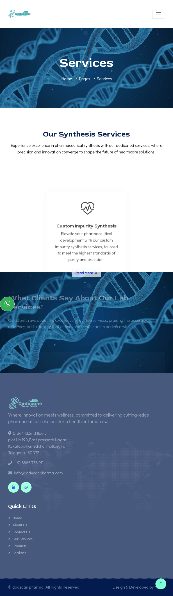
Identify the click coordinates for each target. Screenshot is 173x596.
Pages (84, 78)
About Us (19, 525)
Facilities (19, 553)
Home (66, 78)
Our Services (22, 539)
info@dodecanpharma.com (38, 473)
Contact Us (21, 532)
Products (19, 546)
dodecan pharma (27, 587)
